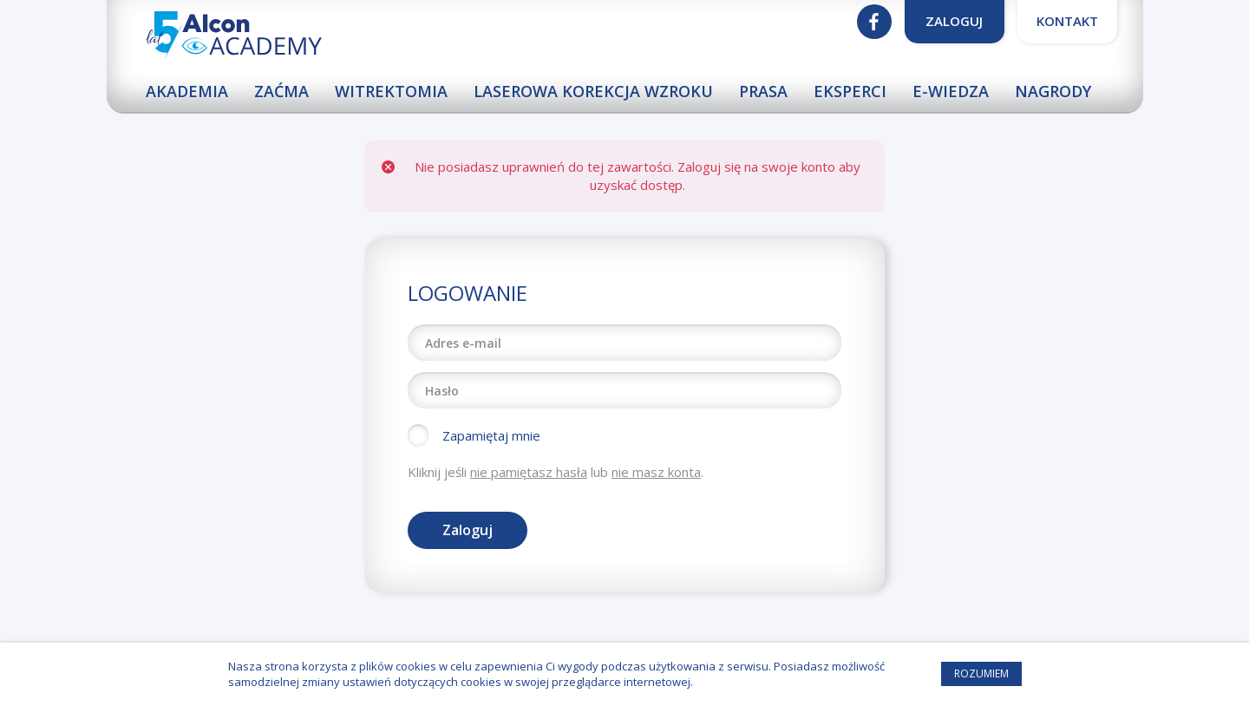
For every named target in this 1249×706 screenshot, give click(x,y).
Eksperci (850, 91)
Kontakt (1067, 20)
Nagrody (1053, 91)
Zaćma (281, 91)
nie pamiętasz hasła (528, 471)
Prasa (763, 91)
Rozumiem (981, 673)
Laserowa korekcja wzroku (593, 91)
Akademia (187, 91)
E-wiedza (950, 91)
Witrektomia (391, 91)
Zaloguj (954, 20)
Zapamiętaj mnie (491, 435)
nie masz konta (656, 471)
